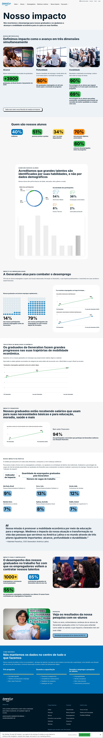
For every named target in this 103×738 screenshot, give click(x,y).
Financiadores (70, 718)
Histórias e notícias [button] (43, 4)
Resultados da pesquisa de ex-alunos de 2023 (70, 635)
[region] (51, 735)
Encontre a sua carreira (54, 718)
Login (99, 1)
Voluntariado (69, 709)
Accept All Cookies (84, 734)
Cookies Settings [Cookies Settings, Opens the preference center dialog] (72, 734)
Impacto (91, 1)
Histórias (50, 721)
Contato (68, 724)
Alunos (22, 4)
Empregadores (31, 4)
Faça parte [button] (64, 4)
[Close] (100, 734)
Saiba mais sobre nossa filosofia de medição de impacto (22, 109)
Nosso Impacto (55, 4)
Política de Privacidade (86, 712)
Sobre (95, 1)
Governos (69, 721)
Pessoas (50, 712)
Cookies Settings (85, 715)
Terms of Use (84, 709)
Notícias (50, 724)
